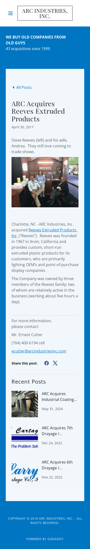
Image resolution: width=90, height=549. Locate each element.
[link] (45, 13)
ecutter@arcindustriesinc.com (39, 351)
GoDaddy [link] (56, 539)
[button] (12, 13)
